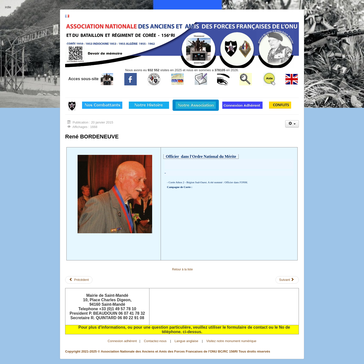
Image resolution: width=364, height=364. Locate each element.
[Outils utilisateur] (292, 123)
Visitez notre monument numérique (231, 341)
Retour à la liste (182, 269)
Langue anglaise (186, 341)
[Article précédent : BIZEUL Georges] (78, 280)
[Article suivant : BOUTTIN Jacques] (287, 280)
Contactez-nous (155, 341)
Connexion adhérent (122, 341)
